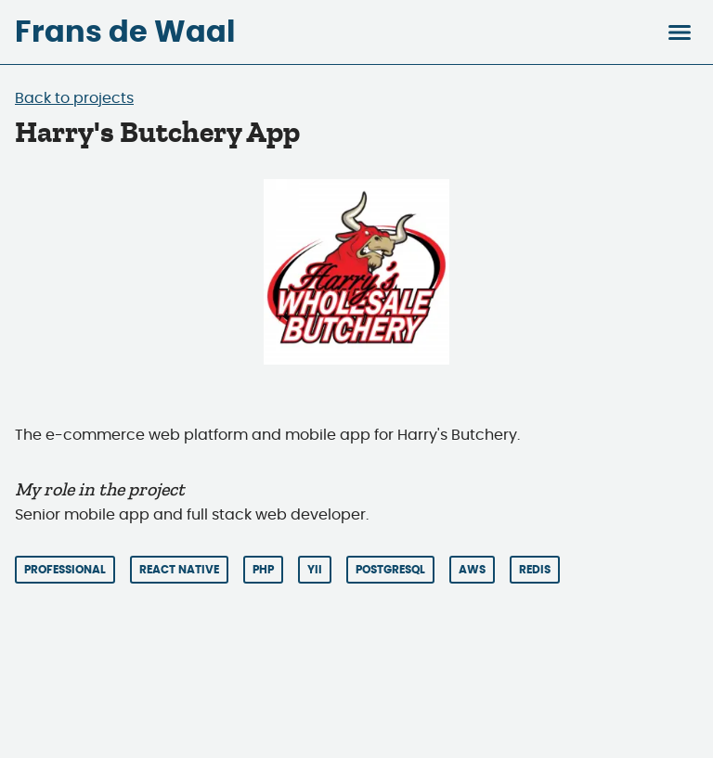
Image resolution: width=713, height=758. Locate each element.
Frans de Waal (125, 32)
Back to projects (74, 98)
